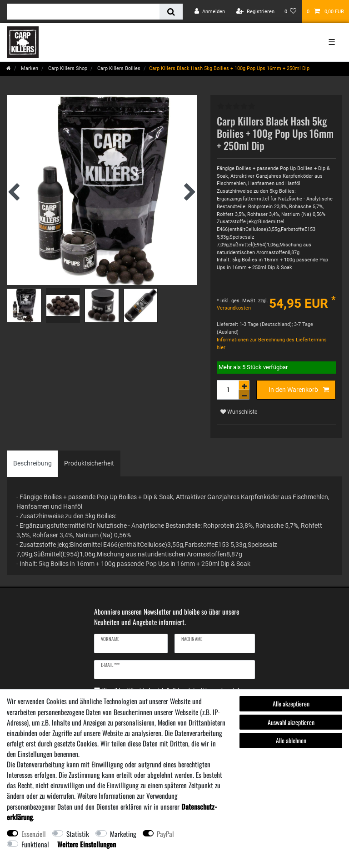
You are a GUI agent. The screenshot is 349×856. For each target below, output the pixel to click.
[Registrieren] (255, 11)
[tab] (32, 463)
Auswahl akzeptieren (291, 722)
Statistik (77, 834)
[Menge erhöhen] (244, 385)
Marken (29, 68)
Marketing (123, 834)
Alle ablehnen (291, 740)
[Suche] (171, 12)
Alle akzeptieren (291, 703)
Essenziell (33, 834)
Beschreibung (32, 463)
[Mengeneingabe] (228, 390)
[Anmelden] (209, 11)
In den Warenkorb (299, 390)
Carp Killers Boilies (118, 68)
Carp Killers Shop (67, 68)
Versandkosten (234, 308)
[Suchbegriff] (83, 12)
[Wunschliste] (290, 11)
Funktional (35, 844)
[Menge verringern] (244, 395)
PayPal (165, 834)
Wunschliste (238, 412)
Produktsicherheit (89, 463)
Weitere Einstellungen (86, 844)
